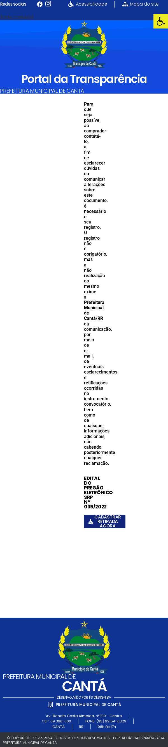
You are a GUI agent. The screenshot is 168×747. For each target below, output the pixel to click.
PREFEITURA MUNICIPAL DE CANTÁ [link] (42, 91)
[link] (160, 21)
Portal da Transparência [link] (84, 79)
